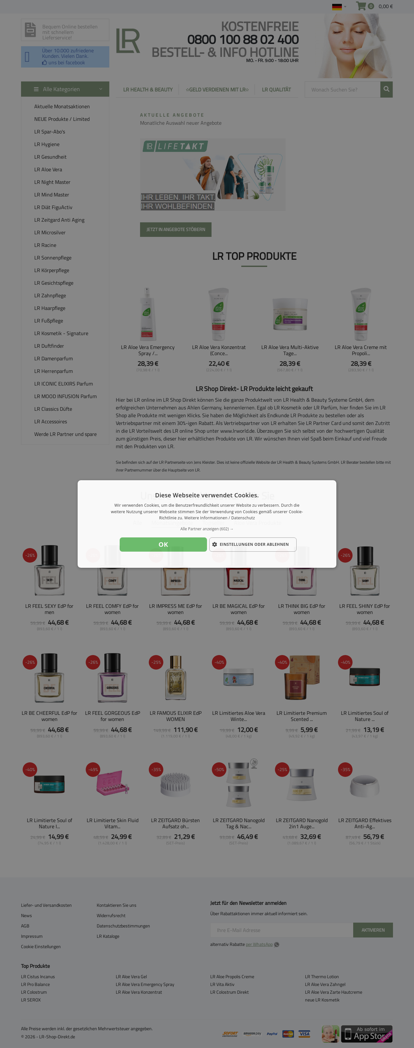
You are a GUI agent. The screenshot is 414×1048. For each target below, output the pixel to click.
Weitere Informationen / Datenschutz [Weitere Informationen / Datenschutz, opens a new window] (219, 518)
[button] (207, 529)
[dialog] (207, 524)
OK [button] (163, 544)
